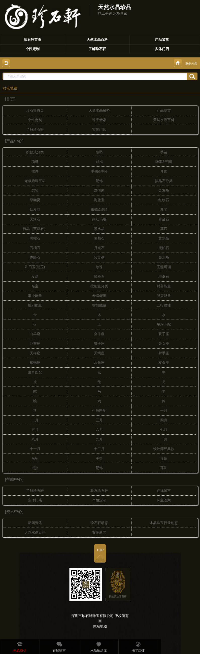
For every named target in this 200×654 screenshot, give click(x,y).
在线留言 (59, 646)
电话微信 (19, 646)
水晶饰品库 (98, 646)
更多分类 (191, 63)
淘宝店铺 (138, 646)
